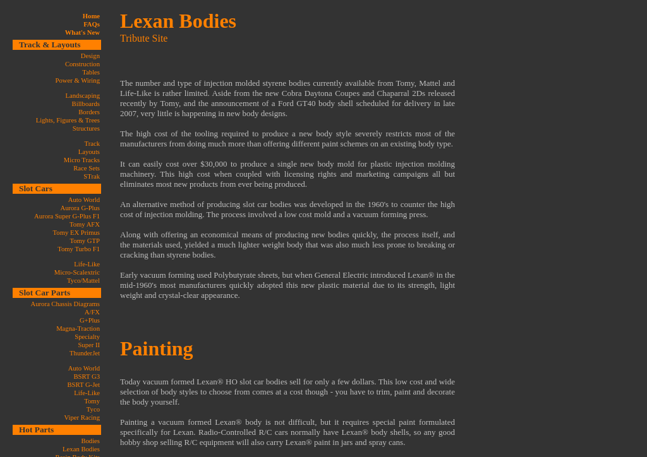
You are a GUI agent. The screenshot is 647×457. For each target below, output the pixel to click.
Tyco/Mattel (83, 280)
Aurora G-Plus (80, 208)
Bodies (90, 440)
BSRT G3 (86, 376)
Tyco (93, 409)
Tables (91, 72)
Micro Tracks (82, 160)
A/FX (92, 312)
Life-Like (87, 264)
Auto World (84, 199)
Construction (82, 64)
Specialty (87, 336)
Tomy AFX (85, 224)
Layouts (89, 151)
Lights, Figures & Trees (68, 120)
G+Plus (90, 320)
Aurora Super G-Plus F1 (67, 216)
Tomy (92, 401)
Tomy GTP (85, 240)
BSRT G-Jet (83, 384)
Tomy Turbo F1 (78, 249)
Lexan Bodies (81, 449)
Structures (86, 128)
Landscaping (83, 95)
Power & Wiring (78, 80)
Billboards (86, 103)
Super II (89, 344)
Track (92, 143)
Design (90, 55)
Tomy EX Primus (76, 232)
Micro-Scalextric (77, 272)
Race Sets (86, 168)
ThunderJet (85, 353)
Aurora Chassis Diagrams (65, 303)
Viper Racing (82, 417)
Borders (89, 112)
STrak (91, 176)
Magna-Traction (78, 328)
